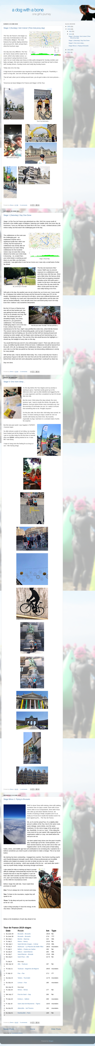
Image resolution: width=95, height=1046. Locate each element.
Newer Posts (8, 1029)
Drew (11, 205)
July (70, 31)
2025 (69, 26)
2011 (69, 52)
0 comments (23, 205)
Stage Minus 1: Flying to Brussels (17, 799)
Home (32, 1029)
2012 (69, 49)
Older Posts (56, 1029)
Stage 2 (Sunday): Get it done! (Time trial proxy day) (24, 28)
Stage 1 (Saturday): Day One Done (17, 215)
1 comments (23, 789)
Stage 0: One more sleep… (14, 382)
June (70, 34)
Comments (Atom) (17, 1033)
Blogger (51, 1041)
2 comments (23, 371)
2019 (69, 29)
